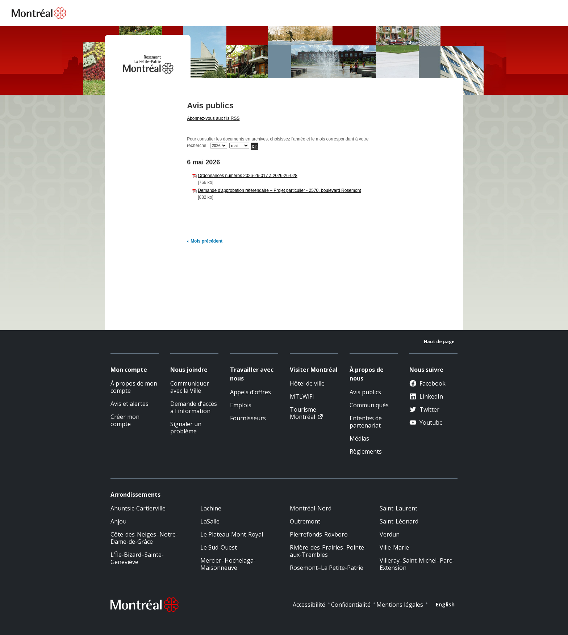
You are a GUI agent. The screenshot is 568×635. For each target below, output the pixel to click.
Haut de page (439, 341)
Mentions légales (399, 605)
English (445, 604)
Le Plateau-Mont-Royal (231, 534)
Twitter (424, 409)
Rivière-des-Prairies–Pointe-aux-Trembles (328, 551)
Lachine (210, 508)
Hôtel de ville (307, 383)
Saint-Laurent (398, 508)
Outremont (305, 521)
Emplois (240, 405)
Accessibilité (309, 605)
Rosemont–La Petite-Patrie (326, 568)
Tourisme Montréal (303, 413)
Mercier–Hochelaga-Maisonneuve (228, 564)
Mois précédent (206, 241)
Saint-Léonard (399, 521)
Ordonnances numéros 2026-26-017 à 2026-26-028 (247, 175)
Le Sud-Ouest (218, 547)
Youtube (426, 422)
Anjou (118, 521)
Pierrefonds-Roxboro (319, 534)
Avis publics (365, 392)
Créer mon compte (124, 420)
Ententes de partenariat (366, 421)
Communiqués (369, 405)
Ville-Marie (394, 547)
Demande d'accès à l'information (193, 407)
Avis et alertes (129, 404)
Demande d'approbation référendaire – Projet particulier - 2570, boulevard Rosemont (279, 190)
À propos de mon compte (133, 387)
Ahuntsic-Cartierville (138, 508)
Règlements (366, 451)
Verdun (390, 534)
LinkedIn (426, 396)
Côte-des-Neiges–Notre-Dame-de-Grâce (144, 538)
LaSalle (210, 521)
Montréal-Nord (310, 508)
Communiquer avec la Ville (189, 387)
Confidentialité (351, 605)
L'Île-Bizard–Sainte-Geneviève (137, 558)
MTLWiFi (302, 396)
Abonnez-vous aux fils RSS (213, 118)
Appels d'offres (250, 392)
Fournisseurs (248, 418)
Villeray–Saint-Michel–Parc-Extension (417, 564)
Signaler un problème (185, 427)
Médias (359, 438)
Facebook (427, 383)
